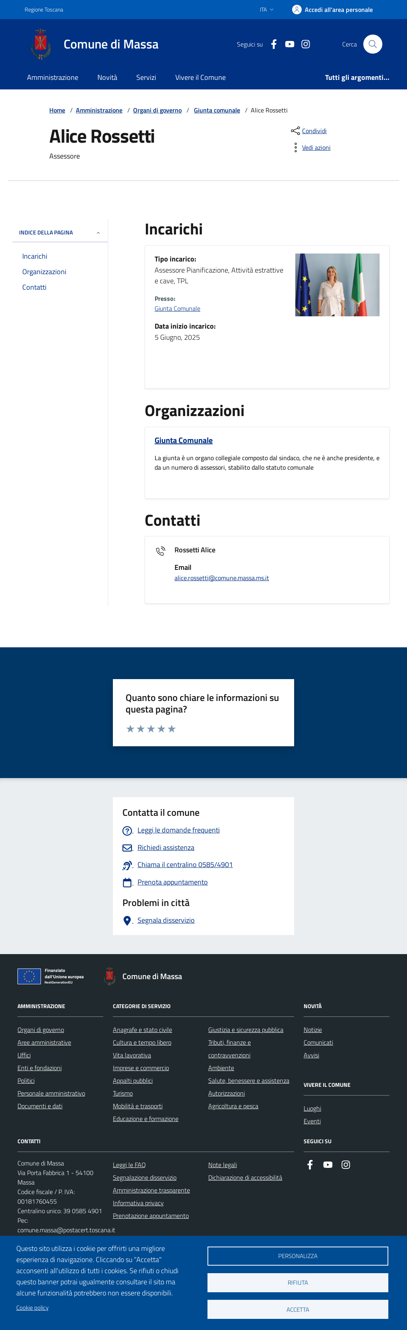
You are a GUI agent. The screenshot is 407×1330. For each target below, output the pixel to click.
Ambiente (221, 1068)
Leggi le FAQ (129, 1164)
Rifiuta (298, 1282)
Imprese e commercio (141, 1068)
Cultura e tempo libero (142, 1042)
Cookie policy (32, 1307)
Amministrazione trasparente (151, 1190)
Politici (26, 1080)
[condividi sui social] (308, 130)
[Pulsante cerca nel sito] (372, 44)
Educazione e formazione (145, 1118)
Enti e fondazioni (39, 1068)
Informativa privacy (138, 1203)
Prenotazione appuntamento (151, 1215)
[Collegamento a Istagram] (302, 44)
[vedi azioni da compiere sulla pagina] (310, 147)
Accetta (298, 1309)
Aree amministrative (44, 1042)
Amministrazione (52, 77)
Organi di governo (157, 110)
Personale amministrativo (51, 1093)
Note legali (222, 1164)
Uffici (24, 1055)
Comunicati (318, 1042)
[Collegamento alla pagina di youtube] (287, 44)
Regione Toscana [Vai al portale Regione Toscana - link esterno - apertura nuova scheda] (44, 9)
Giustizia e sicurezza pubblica (245, 1029)
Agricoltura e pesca (233, 1106)
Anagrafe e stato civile (142, 1029)
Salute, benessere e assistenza (248, 1080)
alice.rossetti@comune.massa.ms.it (221, 578)
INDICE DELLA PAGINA (60, 232)
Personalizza (298, 1255)
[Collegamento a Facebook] (271, 44)
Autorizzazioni (226, 1093)
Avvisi (311, 1055)
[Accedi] (332, 9)
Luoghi (312, 1108)
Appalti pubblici (133, 1080)
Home (57, 110)
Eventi (312, 1121)
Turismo (123, 1093)
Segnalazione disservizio (144, 1177)
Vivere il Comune (200, 77)
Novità (107, 77)
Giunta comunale (217, 110)
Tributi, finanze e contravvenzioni (229, 1049)
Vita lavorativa (132, 1055)
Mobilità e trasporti (138, 1106)
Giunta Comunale (177, 308)
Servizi (146, 77)
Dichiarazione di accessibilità (245, 1177)
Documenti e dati (39, 1106)
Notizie (313, 1029)
